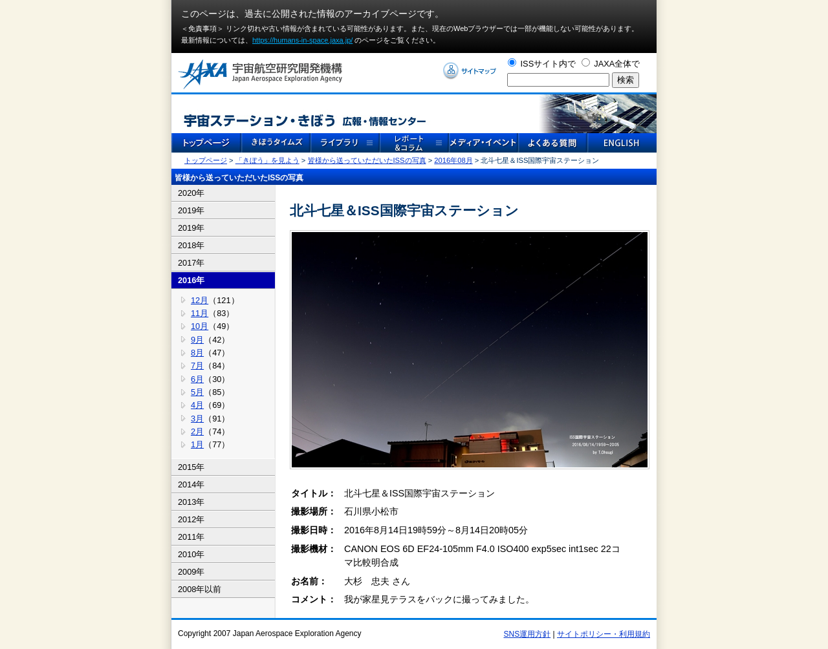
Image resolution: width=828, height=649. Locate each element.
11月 (199, 313)
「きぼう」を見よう (267, 160)
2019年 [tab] (191, 210)
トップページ (205, 160)
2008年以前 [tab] (199, 589)
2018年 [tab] (191, 245)
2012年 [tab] (191, 519)
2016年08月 (453, 160)
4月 (197, 405)
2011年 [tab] (191, 537)
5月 (197, 392)
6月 (197, 379)
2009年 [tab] (191, 572)
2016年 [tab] (191, 280)
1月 (197, 444)
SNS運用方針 (527, 634)
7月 (197, 365)
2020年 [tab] (191, 193)
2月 (197, 431)
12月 (199, 300)
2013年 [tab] (191, 502)
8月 (197, 352)
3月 (197, 418)
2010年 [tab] (191, 554)
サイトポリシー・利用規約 (603, 634)
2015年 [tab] (191, 467)
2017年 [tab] (191, 263)
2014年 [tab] (191, 484)
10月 (199, 326)
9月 (197, 340)
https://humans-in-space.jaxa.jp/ (302, 40)
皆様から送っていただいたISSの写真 (367, 160)
